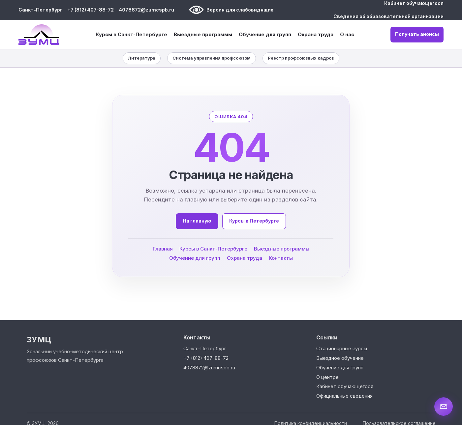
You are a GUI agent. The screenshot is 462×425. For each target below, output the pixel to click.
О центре (327, 377)
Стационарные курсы (341, 348)
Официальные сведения (344, 396)
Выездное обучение (340, 358)
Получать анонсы (417, 34)
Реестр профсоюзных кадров (301, 58)
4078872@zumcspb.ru (146, 10)
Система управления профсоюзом (211, 58)
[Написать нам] (443, 406)
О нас (347, 34)
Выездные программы (203, 35)
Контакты (281, 257)
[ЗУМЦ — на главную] (38, 34)
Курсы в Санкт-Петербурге (131, 35)
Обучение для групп (265, 35)
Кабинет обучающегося (414, 3)
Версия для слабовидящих (231, 10)
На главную (197, 221)
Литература (141, 58)
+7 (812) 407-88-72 (90, 10)
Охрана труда (315, 34)
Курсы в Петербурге (254, 221)
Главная (163, 248)
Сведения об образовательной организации (388, 16)
